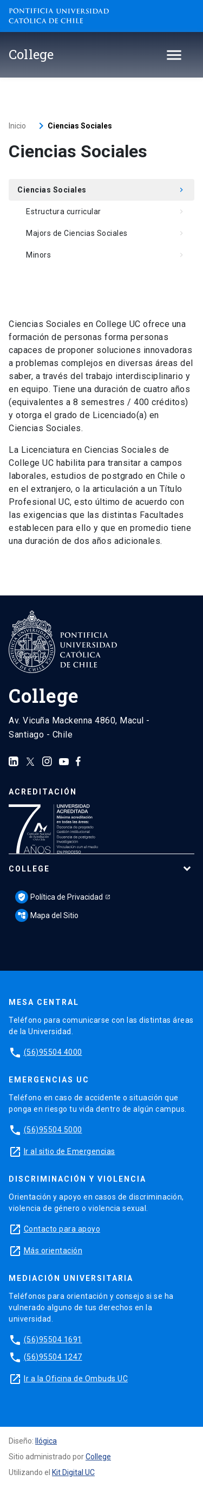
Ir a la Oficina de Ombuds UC (76, 1378)
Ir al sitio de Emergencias (69, 1151)
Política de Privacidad (59, 896)
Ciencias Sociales (101, 189)
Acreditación (43, 791)
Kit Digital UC (73, 1472)
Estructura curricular (106, 211)
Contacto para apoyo (62, 1229)
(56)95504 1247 (53, 1357)
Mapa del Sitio (46, 915)
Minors (106, 255)
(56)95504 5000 (53, 1129)
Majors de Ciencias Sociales (106, 233)
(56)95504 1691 (53, 1339)
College (29, 868)
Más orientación (53, 1250)
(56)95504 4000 (53, 1052)
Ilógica (46, 1441)
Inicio (17, 125)
